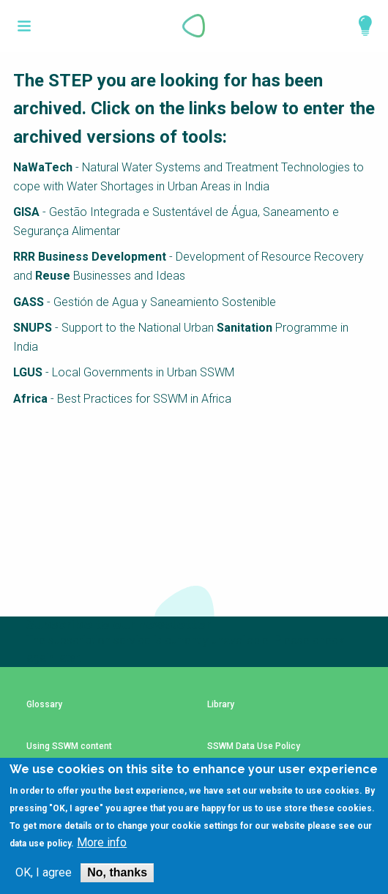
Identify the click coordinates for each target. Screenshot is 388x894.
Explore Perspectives (358, 25)
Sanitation (244, 328)
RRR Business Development (89, 257)
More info (102, 843)
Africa (30, 399)
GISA (27, 212)
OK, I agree (43, 873)
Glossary (44, 704)
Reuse (52, 276)
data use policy (40, 843)
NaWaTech (42, 167)
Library (220, 704)
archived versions (84, 137)
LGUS (27, 372)
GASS (28, 302)
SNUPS (32, 328)
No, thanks (117, 872)
